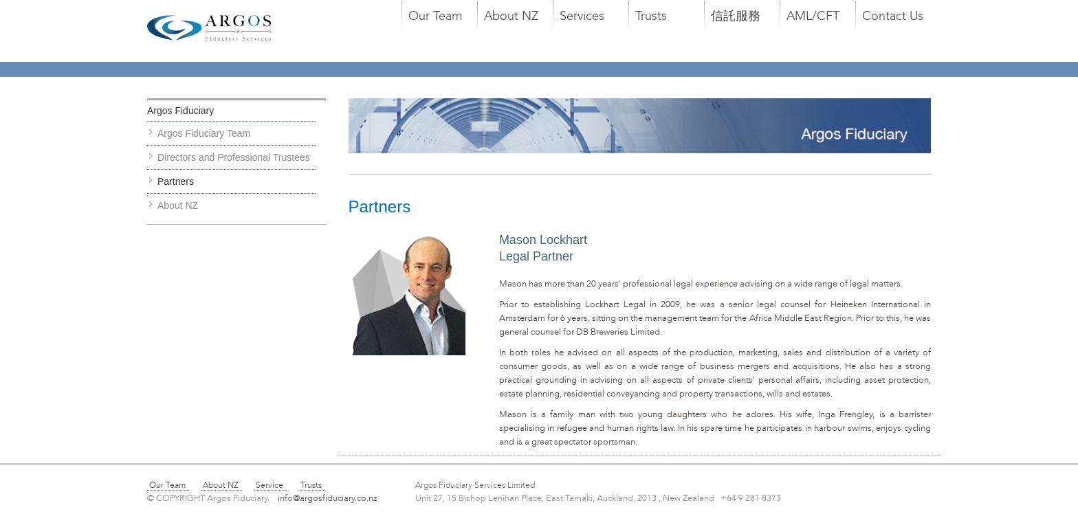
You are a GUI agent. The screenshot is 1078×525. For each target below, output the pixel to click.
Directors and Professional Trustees (233, 157)
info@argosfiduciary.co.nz (333, 498)
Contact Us (892, 15)
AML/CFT (812, 15)
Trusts (651, 15)
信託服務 (735, 15)
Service (269, 485)
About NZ (511, 15)
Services (582, 15)
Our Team (435, 15)
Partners (175, 181)
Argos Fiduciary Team (203, 133)
